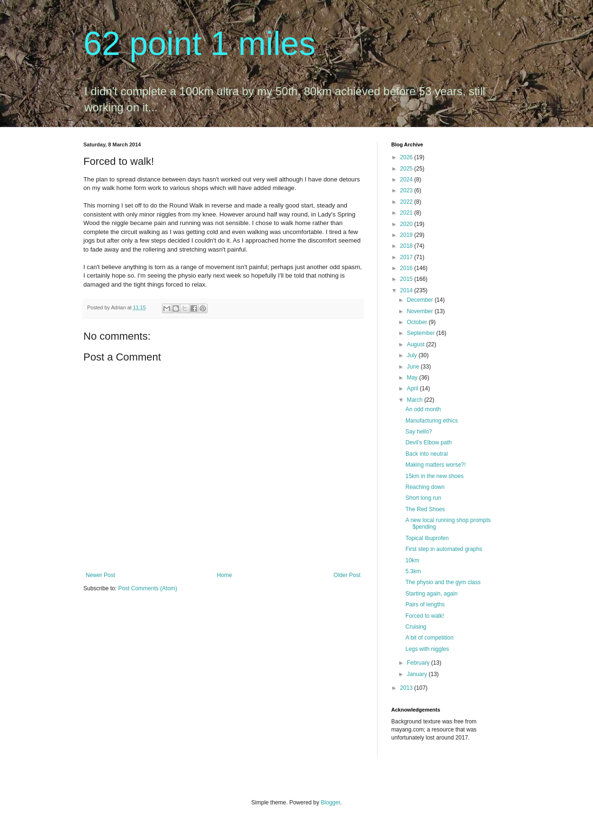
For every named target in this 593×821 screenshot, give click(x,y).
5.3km (413, 571)
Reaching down (425, 487)
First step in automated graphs (443, 549)
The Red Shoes (425, 509)
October (418, 322)
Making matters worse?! (435, 464)
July (413, 355)
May (413, 377)
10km (412, 560)
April (413, 388)
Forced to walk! (424, 616)
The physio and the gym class (443, 582)
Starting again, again (431, 593)
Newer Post (100, 575)
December (421, 300)
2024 (407, 179)
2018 (407, 246)
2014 (407, 290)
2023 (407, 190)
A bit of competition (429, 637)
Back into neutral (426, 454)
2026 (407, 157)
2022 (407, 201)
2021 (407, 212)
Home (224, 575)
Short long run (423, 498)
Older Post (346, 575)
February (419, 662)
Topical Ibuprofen (427, 538)
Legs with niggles (427, 649)
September (421, 333)
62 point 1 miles (199, 43)
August (416, 344)
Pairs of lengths (425, 604)
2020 (407, 224)
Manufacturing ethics (431, 420)
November (421, 311)
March (415, 400)
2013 (407, 688)
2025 (407, 168)
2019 (407, 235)
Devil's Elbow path (428, 442)
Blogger (330, 802)
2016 (407, 268)
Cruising (415, 626)
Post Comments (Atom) (147, 588)
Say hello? (418, 431)
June (414, 366)
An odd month (423, 409)
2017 (407, 257)
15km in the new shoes (434, 476)
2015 (407, 279)
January (418, 674)
